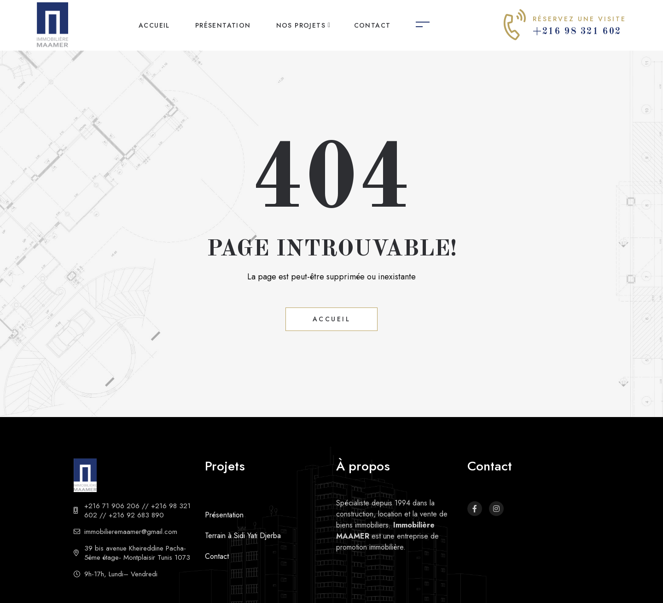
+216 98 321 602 (577, 31)
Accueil (154, 25)
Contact (372, 25)
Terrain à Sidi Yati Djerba (243, 535)
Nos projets (301, 25)
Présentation (223, 25)
